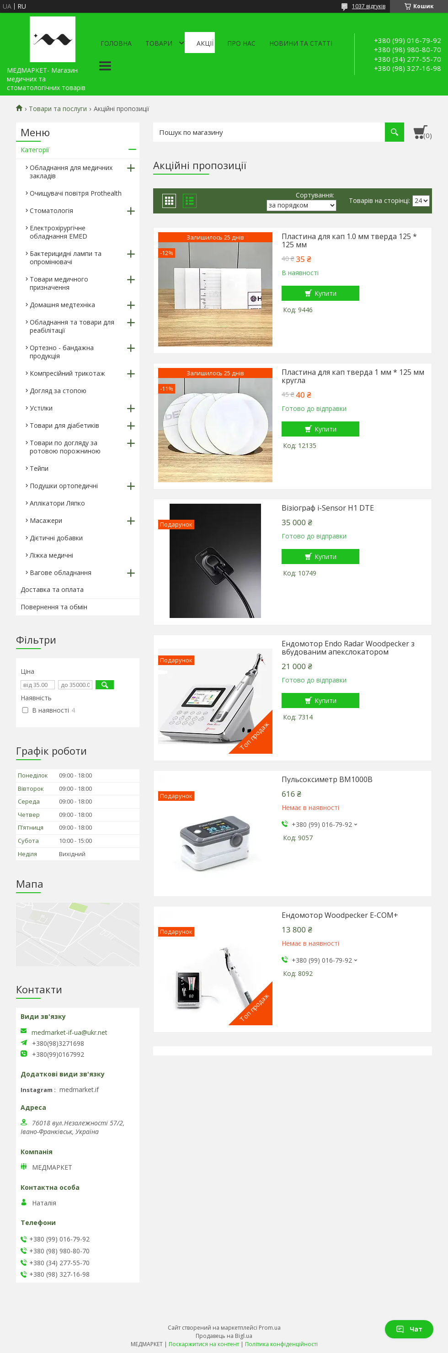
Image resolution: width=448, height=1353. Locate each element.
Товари (158, 43)
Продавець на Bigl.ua (224, 1336)
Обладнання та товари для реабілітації (72, 326)
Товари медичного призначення (59, 283)
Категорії (35, 149)
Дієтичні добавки (56, 537)
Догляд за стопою (58, 390)
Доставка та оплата (52, 589)
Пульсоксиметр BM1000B (327, 779)
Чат (409, 1329)
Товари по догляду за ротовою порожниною (65, 446)
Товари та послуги (58, 109)
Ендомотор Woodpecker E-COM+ (340, 915)
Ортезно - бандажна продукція (62, 351)
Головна (116, 43)
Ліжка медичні (51, 555)
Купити (325, 293)
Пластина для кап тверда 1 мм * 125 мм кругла (353, 376)
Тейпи (39, 468)
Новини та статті (300, 43)
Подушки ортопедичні (64, 485)
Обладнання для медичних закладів (71, 171)
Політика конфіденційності (281, 1344)
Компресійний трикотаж (67, 373)
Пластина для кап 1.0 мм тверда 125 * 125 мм (349, 240)
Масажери (46, 520)
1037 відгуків (368, 6)
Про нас (241, 43)
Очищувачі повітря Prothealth (76, 193)
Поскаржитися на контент (204, 1344)
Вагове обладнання (60, 572)
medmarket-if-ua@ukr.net (69, 1032)
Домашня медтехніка (62, 304)
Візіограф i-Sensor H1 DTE (328, 508)
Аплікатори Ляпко (57, 503)
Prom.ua (270, 1328)
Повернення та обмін (54, 606)
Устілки (41, 408)
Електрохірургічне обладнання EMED (58, 232)
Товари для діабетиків (64, 425)
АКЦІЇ (205, 43)
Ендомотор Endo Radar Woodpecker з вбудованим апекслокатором (348, 647)
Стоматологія (51, 210)
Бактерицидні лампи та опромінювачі (65, 257)
